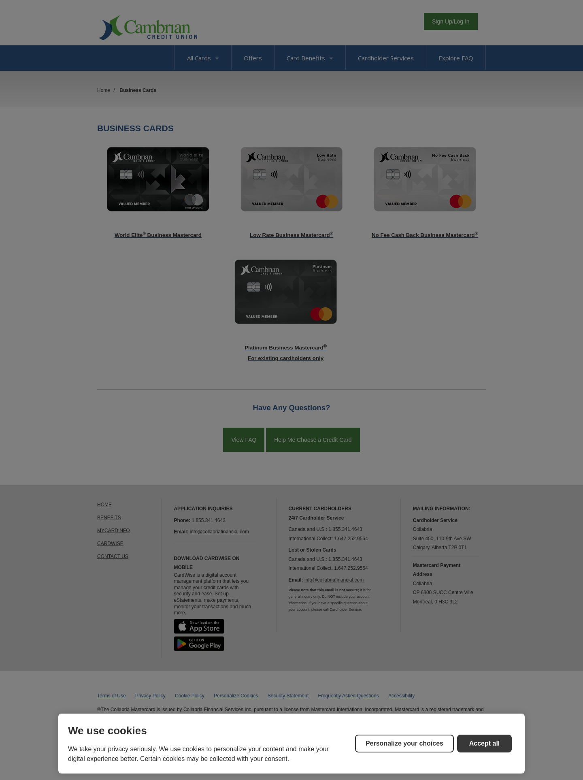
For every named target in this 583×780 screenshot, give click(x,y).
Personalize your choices (404, 743)
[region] (291, 744)
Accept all (484, 743)
